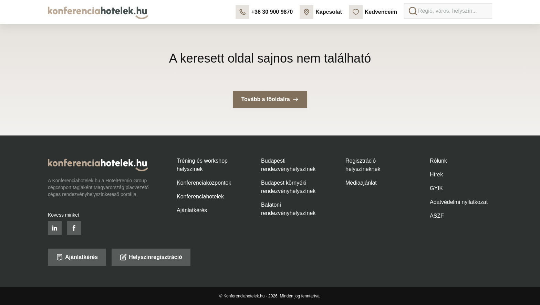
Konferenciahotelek (200, 196)
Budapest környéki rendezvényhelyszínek (288, 187)
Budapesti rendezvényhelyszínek (288, 165)
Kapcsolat (321, 12)
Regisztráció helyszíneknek (362, 165)
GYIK (436, 188)
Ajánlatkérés (192, 210)
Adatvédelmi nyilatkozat (459, 202)
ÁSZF (437, 216)
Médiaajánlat (361, 183)
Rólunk (438, 161)
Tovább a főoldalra (270, 99)
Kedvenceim (373, 12)
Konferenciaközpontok (204, 183)
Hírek (436, 174)
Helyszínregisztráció (151, 257)
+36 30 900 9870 (264, 12)
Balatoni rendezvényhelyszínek (288, 209)
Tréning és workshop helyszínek (202, 165)
